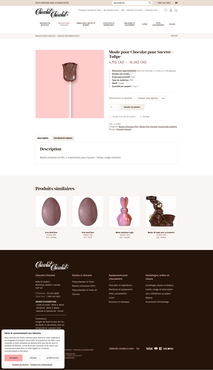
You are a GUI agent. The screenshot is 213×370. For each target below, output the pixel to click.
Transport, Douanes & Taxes (89, 10)
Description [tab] (42, 138)
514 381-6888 (53, 293)
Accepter (13, 358)
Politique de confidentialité (41, 365)
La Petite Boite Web (67, 357)
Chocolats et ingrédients (120, 285)
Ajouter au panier (132, 107)
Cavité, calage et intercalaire (159, 290)
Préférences (53, 358)
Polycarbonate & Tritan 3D (84, 290)
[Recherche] (132, 3)
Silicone (76, 294)
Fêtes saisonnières (118, 294)
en (176, 3)
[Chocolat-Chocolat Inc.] (53, 13)
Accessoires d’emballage (157, 302)
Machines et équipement (120, 290)
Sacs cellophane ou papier (158, 294)
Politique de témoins (20, 365)
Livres (111, 298)
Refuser (33, 358)
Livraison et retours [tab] (63, 138)
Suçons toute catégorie (167, 127)
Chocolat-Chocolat (123, 129)
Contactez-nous (151, 10)
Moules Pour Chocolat (46, 36)
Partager (146, 117)
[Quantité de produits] (113, 107)
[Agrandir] (70, 84)
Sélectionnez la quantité (120, 98)
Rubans (149, 298)
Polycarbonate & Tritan (83, 282)
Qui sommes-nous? (111, 10)
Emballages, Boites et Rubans (160, 285)
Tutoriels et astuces (134, 10)
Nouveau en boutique (119, 302)
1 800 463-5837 (164, 3)
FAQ (122, 10)
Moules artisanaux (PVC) (69, 36)
